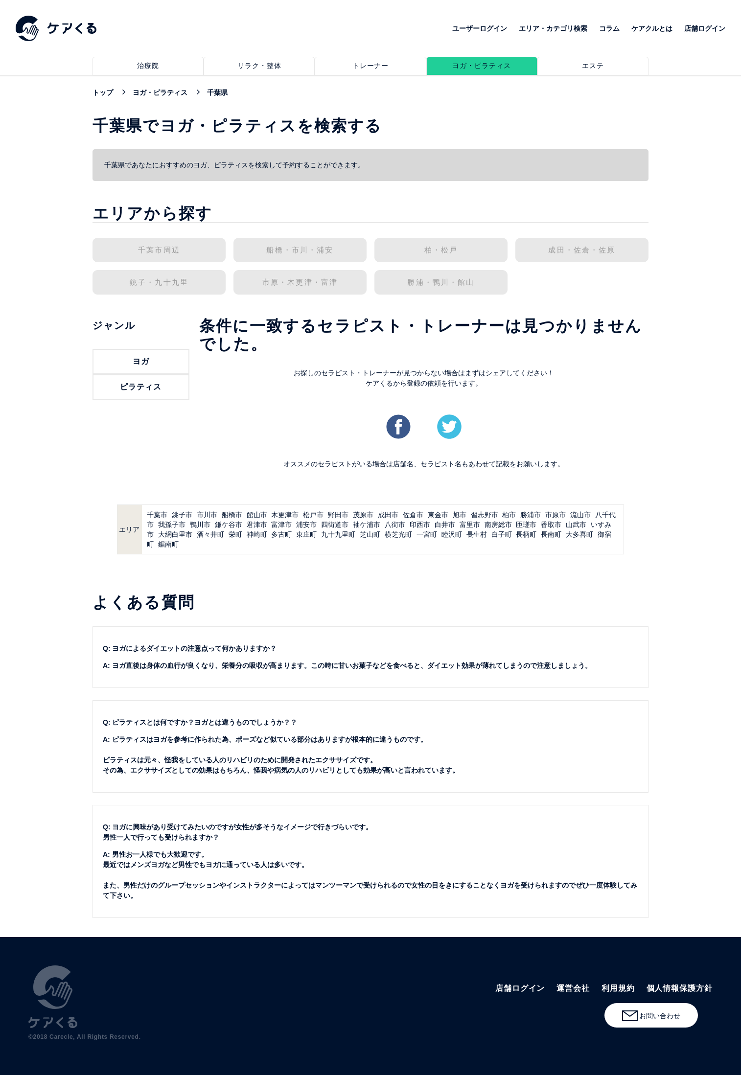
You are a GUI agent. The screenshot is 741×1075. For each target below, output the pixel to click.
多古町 (281, 534)
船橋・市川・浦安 (299, 250)
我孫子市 (171, 524)
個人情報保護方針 (680, 988)
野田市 (338, 515)
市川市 (207, 515)
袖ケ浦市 (366, 524)
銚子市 (182, 515)
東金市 (438, 515)
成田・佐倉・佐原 (581, 250)
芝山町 (370, 534)
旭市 (459, 515)
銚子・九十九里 (159, 282)
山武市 (576, 524)
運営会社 (573, 988)
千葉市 (157, 515)
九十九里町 (338, 534)
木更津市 (285, 515)
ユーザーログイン (479, 28)
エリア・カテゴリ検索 (553, 28)
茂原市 (363, 515)
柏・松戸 (441, 250)
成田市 (388, 515)
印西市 (420, 524)
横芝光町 (398, 534)
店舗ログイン (704, 28)
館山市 (257, 515)
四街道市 (334, 524)
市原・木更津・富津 (300, 282)
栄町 (235, 534)
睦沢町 (451, 534)
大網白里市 (175, 534)
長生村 (476, 534)
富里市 (470, 524)
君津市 (257, 524)
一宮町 (427, 534)
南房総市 (498, 524)
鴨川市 (200, 524)
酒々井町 (210, 534)
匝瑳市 (526, 524)
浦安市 (306, 524)
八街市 (395, 524)
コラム (609, 28)
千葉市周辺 (159, 250)
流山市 (580, 515)
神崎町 (257, 534)
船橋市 (232, 515)
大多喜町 (579, 534)
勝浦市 (530, 515)
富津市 (281, 524)
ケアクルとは (651, 28)
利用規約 (618, 988)
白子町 (501, 534)
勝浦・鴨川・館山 (440, 282)
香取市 (551, 524)
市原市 (555, 515)
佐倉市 (413, 515)
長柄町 (526, 534)
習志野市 (484, 515)
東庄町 (306, 534)
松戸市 (313, 515)
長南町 (551, 534)
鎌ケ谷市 (228, 524)
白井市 (445, 524)
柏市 (509, 515)
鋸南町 (168, 544)
